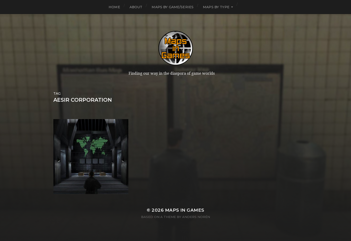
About (136, 7)
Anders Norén (196, 217)
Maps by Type (216, 7)
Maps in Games (184, 210)
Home (114, 7)
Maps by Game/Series (172, 7)
